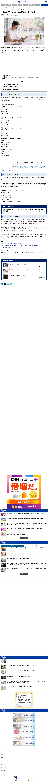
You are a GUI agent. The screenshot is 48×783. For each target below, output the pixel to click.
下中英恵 (6, 14)
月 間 (36, 545)
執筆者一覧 (3, 770)
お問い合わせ (3, 767)
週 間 (12, 545)
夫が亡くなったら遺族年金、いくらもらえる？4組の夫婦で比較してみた (20, 558)
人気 (3, 4)
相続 (14, 4)
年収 (9, 4)
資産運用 (44, 4)
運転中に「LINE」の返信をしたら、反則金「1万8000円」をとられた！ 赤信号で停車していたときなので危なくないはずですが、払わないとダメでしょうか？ (27, 564)
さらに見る (24, 538)
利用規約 (2, 757)
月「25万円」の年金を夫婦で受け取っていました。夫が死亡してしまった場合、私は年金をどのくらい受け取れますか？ (27, 569)
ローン (37, 4)
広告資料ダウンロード (5, 773)
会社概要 (2, 754)
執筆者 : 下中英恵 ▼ (9, 75)
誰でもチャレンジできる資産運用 (10, 89)
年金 (26, 4)
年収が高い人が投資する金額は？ (10, 87)
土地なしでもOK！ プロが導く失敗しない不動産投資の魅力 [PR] (14, 9)
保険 (31, 4)
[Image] (24, 2)
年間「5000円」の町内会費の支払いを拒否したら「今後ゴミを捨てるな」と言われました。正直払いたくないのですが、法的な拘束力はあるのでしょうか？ (27, 548)
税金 (20, 4)
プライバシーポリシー (5, 760)
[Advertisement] (24, 65)
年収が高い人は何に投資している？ (10, 84)
